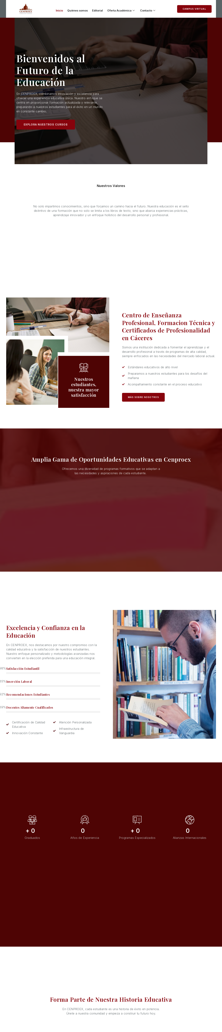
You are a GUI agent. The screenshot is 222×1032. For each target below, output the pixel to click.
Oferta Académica (123, 9)
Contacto (151, 9)
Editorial (97, 9)
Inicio (56, 9)
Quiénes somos (76, 9)
